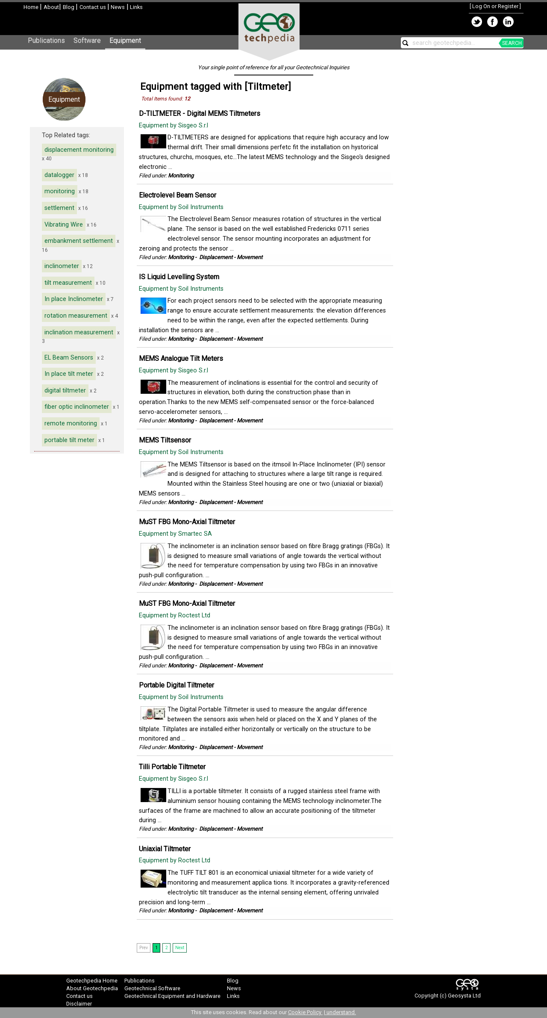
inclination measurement (78, 332)
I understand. (340, 1012)
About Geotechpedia (92, 988)
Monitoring (181, 175)
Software (87, 40)
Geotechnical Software (152, 988)
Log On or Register (495, 6)
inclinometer (61, 266)
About (51, 7)
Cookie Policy (305, 1012)
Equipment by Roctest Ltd (175, 615)
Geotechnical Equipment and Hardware (172, 996)
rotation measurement (75, 315)
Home (32, 7)
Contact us (93, 7)
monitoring (59, 191)
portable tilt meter (69, 440)
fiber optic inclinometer (76, 406)
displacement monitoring (79, 149)
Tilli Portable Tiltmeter (172, 767)
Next (179, 947)
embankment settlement (78, 241)
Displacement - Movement (230, 257)
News (117, 7)
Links (136, 7)
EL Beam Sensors (68, 357)
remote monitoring (70, 423)
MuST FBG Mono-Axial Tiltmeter (187, 522)
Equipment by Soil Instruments (182, 207)
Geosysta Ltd (464, 995)
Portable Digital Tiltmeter (176, 685)
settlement (59, 208)
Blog (69, 7)
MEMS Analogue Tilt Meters (181, 358)
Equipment (125, 40)
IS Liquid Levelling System (179, 277)
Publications (46, 40)
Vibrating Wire (63, 224)
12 (187, 99)
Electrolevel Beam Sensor (177, 195)
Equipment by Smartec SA (176, 533)
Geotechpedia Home (92, 980)
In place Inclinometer (73, 299)
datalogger (59, 175)
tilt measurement (68, 282)
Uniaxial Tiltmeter (165, 849)
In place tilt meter (68, 374)
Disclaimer (79, 1003)
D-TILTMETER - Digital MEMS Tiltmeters (199, 113)
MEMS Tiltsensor (165, 440)
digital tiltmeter (65, 390)
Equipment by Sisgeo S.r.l (174, 125)
